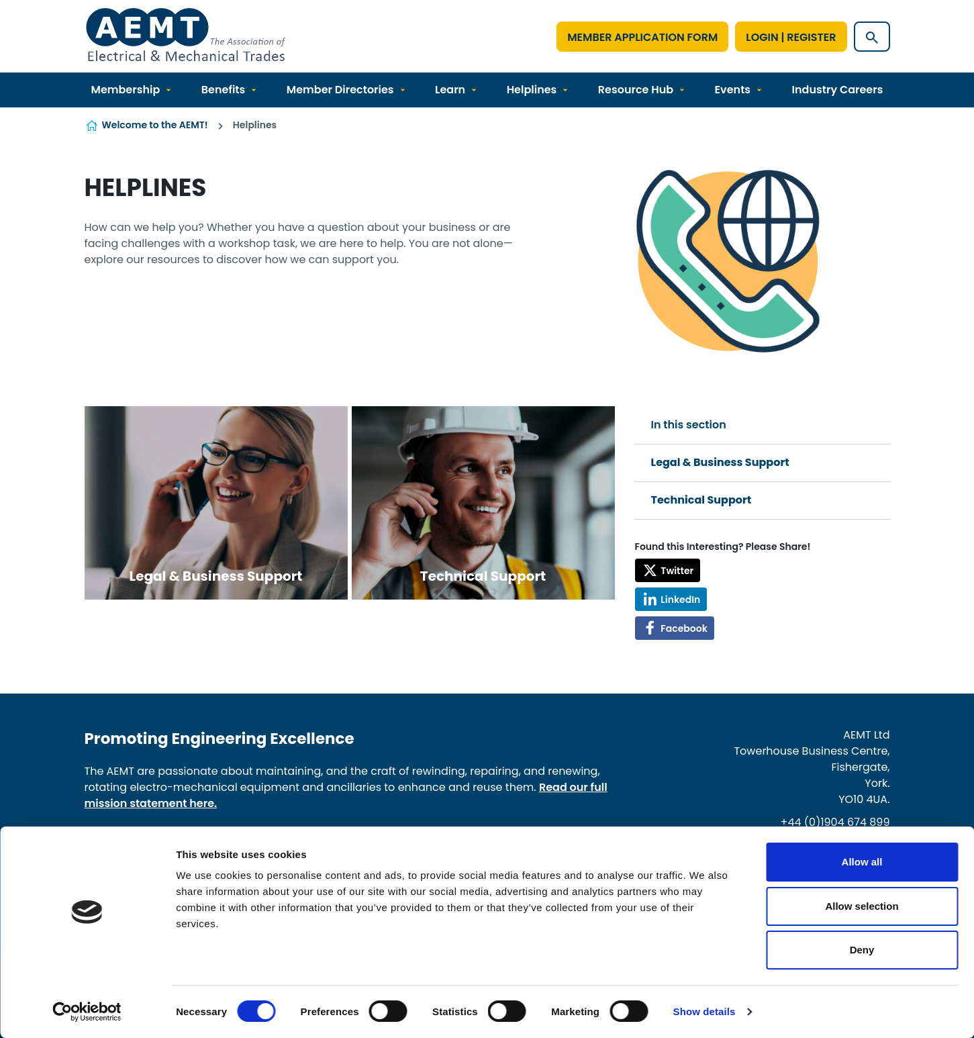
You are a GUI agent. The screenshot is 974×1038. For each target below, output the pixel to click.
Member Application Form (642, 37)
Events (732, 89)
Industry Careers (837, 89)
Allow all (862, 861)
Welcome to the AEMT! (155, 125)
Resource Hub (635, 89)
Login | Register (791, 37)
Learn (450, 89)
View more (216, 503)
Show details (704, 1011)
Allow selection (861, 906)
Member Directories (340, 89)
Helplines (532, 89)
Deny (862, 949)
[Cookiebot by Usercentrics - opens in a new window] (87, 1012)
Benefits (223, 89)
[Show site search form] (872, 36)
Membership (125, 89)
